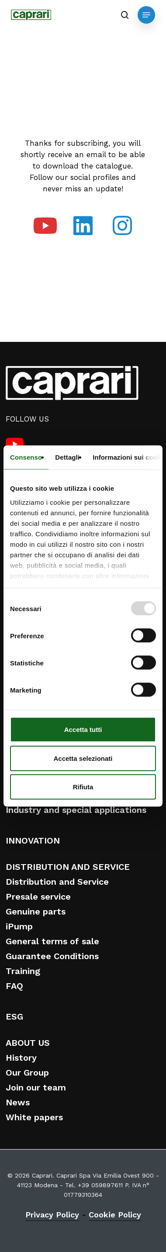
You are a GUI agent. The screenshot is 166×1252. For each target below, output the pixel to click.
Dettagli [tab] (67, 457)
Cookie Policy (115, 1214)
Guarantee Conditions (52, 956)
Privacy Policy (52, 1214)
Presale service (38, 896)
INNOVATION (33, 840)
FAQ (14, 986)
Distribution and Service (57, 881)
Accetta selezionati (82, 758)
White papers (34, 1117)
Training (23, 971)
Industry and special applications (76, 810)
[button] (146, 15)
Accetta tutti (83, 729)
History (21, 1057)
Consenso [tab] (26, 457)
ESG (14, 1016)
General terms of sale (52, 941)
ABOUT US (28, 1042)
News (18, 1102)
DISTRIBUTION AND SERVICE (68, 867)
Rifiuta (83, 787)
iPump (19, 926)
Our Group (27, 1072)
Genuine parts (36, 911)
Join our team (36, 1087)
